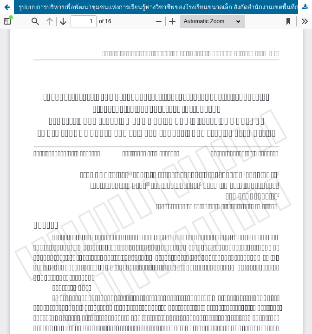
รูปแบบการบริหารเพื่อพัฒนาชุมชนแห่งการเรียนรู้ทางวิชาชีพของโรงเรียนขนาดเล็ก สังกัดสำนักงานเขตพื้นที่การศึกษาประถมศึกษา (165, 7)
